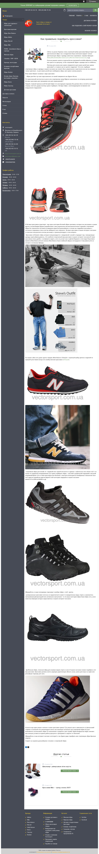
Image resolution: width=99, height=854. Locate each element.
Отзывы (5, 113)
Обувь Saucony (8, 86)
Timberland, (78, 58)
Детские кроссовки (10, 90)
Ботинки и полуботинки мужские (11, 67)
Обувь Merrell (8, 41)
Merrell (72, 58)
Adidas (49, 58)
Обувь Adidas (8, 37)
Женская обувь (8, 55)
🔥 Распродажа (8, 16)
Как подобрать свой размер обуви (84, 26)
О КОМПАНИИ (49, 822)
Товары (5, 20)
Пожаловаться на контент (44, 852)
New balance (63, 58)
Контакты (93, 15)
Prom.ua (58, 850)
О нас (4, 109)
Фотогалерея (7, 101)
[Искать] (95, 10)
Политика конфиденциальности (61, 852)
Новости (5, 97)
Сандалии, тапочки (69, 829)
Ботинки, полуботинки (70, 827)
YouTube (84, 817)
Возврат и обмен (91, 31)
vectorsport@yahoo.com (12, 156)
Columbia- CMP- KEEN (11, 58)
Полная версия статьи (69, 771)
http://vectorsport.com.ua (13, 153)
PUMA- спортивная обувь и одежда (12, 50)
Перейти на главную (51, 844)
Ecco (68, 58)
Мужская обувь (68, 820)
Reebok (56, 58)
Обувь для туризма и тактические (10, 24)
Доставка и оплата (8, 94)
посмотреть (72, 5)
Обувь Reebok (8, 72)
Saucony (84, 58)
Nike (52, 58)
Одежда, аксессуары (10, 62)
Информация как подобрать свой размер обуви (52, 830)
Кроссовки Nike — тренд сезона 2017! (56, 788)
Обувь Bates (8, 82)
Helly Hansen (31, 827)
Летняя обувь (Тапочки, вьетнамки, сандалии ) (11, 77)
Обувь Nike (7, 45)
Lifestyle (66, 360)
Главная (72, 15)
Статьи (5, 105)
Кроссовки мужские (10, 29)
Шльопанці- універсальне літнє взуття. (56, 766)
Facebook (84, 820)
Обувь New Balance (10, 33)
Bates (29, 830)
